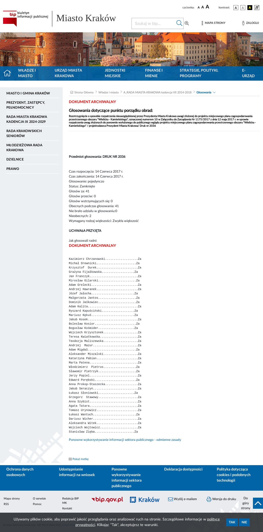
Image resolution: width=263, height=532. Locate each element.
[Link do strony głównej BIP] (64, 19)
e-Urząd (248, 73)
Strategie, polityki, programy (199, 73)
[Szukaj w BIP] (153, 23)
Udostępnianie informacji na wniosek (77, 472)
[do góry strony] (251, 503)
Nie (244, 522)
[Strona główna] (9, 73)
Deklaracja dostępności (183, 469)
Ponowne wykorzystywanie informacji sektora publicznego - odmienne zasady (125, 439)
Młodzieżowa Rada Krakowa (24, 148)
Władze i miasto (27, 73)
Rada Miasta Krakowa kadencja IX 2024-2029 (26, 119)
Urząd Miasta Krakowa (68, 73)
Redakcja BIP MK (70, 500)
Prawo (12, 169)
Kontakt (67, 508)
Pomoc (37, 504)
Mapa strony (12, 498)
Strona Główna (83, 92)
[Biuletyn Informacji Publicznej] (107, 502)
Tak (232, 522)
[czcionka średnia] (202, 7)
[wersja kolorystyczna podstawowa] (236, 8)
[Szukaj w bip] (179, 23)
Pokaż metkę (81, 459)
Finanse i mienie (154, 73)
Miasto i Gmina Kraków (28, 93)
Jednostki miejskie (115, 73)
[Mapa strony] (213, 23)
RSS (6, 504)
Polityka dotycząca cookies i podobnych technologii (233, 475)
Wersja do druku (221, 499)
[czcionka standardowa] (198, 7)
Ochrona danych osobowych (19, 472)
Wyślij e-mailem (182, 499)
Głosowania (203, 92)
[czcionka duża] (211, 7)
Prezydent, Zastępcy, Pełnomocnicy (25, 105)
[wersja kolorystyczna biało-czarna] (243, 8)
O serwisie (39, 498)
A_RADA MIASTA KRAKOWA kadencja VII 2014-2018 (157, 92)
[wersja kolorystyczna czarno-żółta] (250, 8)
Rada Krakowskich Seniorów (24, 133)
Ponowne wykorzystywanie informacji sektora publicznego (127, 478)
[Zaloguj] (250, 23)
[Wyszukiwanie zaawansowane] (187, 23)
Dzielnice (15, 159)
